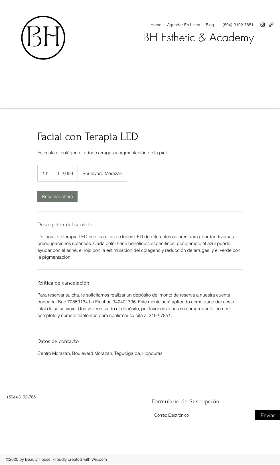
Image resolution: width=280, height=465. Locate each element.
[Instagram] (262, 25)
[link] (57, 196)
